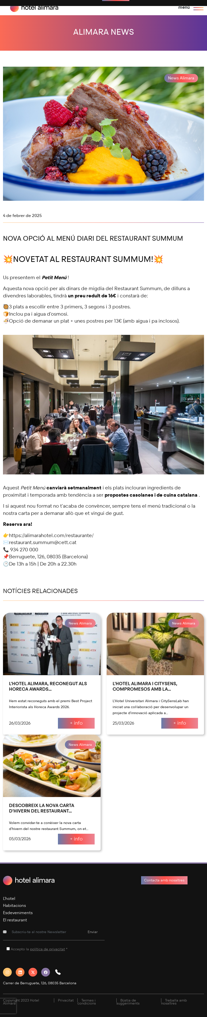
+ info (76, 723)
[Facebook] (47, 972)
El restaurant (15, 920)
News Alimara (181, 78)
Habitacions (14, 905)
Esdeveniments (18, 912)
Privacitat (66, 1000)
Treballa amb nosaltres (174, 1002)
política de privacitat (47, 949)
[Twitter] (34, 972)
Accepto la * (39, 949)
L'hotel (9, 898)
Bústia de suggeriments (128, 1002)
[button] (60, 972)
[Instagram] (9, 972)
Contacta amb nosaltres (164, 880)
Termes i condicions (86, 1002)
